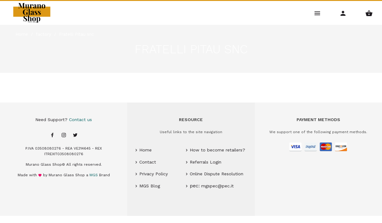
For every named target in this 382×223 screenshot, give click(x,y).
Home (145, 149)
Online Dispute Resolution (216, 173)
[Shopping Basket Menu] (369, 13)
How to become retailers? (217, 149)
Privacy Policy (153, 173)
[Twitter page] (75, 135)
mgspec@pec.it (217, 185)
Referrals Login (205, 162)
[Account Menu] (343, 13)
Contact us (80, 119)
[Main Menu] (317, 13)
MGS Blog (149, 185)
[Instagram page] (64, 135)
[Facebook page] (52, 135)
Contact (147, 162)
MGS (93, 175)
